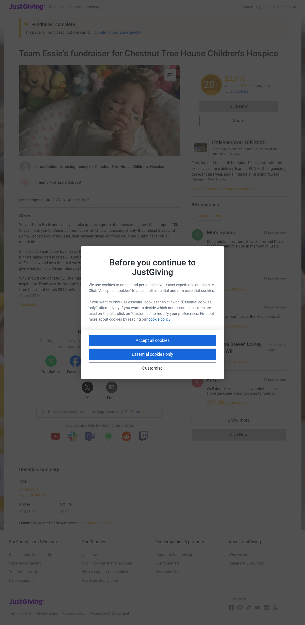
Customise (152, 368)
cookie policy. (159, 319)
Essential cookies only (152, 354)
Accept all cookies (153, 340)
